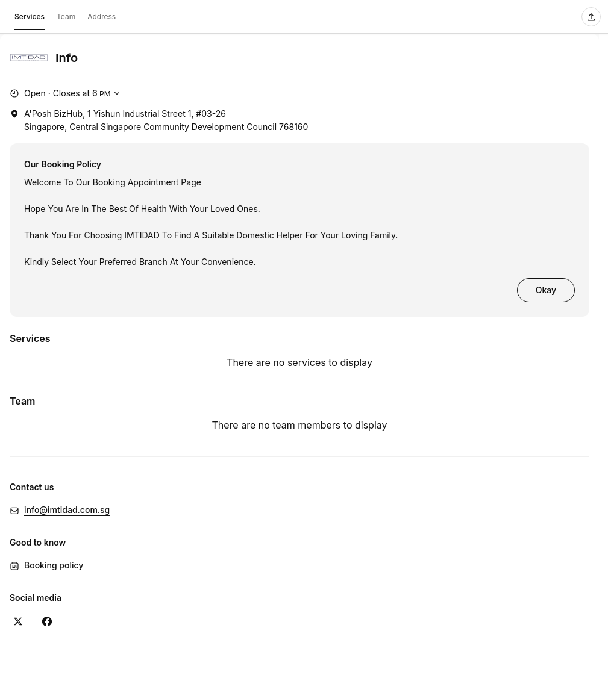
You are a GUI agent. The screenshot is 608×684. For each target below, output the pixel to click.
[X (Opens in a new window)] (18, 621)
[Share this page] (591, 16)
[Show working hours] (66, 93)
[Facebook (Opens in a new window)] (47, 621)
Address (101, 16)
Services (29, 18)
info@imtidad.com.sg (67, 510)
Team (66, 16)
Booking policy (53, 565)
